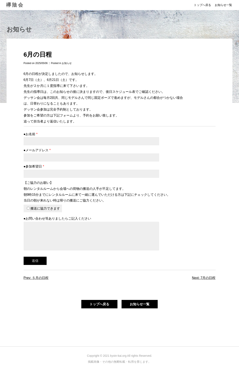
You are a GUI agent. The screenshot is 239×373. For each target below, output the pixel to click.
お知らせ (67, 63)
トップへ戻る (202, 5)
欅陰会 (15, 5)
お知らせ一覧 (223, 5)
